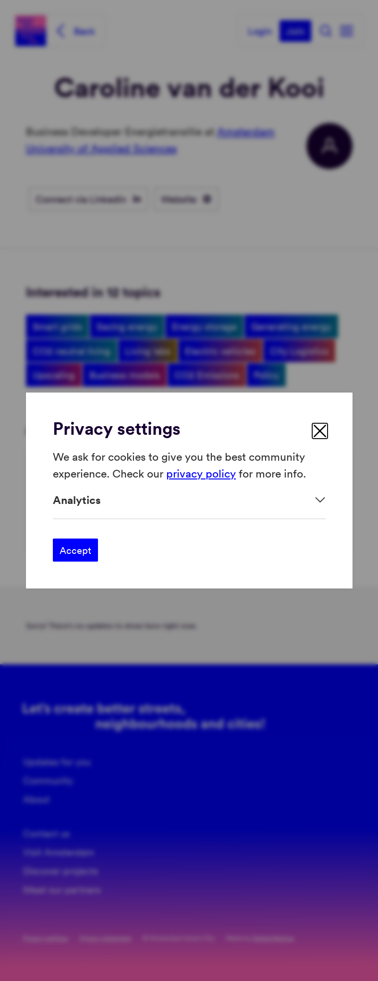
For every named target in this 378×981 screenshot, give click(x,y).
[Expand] (189, 499)
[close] (320, 431)
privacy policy (201, 472)
